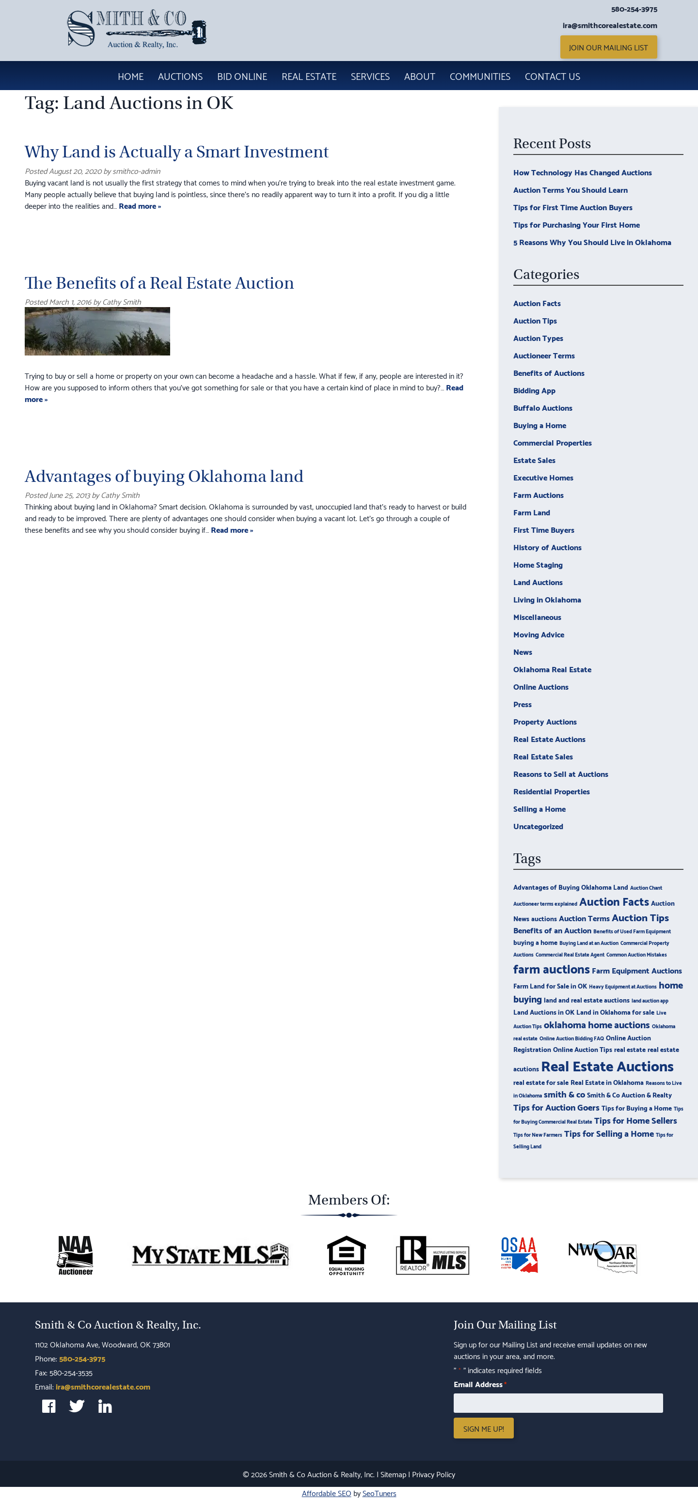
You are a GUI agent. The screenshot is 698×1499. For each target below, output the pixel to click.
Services (370, 75)
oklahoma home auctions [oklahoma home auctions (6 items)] (597, 1024)
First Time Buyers (543, 529)
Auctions (180, 75)
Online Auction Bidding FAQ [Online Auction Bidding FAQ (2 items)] (571, 1038)
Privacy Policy (433, 1473)
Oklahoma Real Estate (552, 668)
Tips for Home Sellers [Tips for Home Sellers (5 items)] (635, 1119)
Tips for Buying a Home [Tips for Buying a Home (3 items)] (637, 1107)
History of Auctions (547, 546)
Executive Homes (543, 476)
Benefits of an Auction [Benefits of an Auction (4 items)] (552, 929)
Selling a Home (539, 808)
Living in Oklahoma (547, 598)
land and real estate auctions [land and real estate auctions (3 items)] (587, 999)
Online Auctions (541, 686)
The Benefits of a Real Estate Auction (159, 283)
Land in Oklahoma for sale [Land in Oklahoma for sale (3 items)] (615, 1011)
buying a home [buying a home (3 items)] (535, 941)
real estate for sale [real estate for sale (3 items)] (541, 1081)
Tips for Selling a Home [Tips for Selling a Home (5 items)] (609, 1132)
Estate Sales (534, 459)
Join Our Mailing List (608, 46)
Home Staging (538, 564)
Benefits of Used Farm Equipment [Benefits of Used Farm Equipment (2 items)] (632, 931)
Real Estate (309, 75)
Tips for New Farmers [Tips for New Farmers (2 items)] (537, 1134)
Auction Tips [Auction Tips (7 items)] (640, 916)
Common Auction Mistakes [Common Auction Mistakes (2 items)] (636, 954)
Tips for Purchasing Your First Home (576, 224)
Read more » (140, 205)
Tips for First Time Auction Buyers (573, 206)
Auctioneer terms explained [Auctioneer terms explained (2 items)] (545, 903)
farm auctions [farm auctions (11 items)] (551, 968)
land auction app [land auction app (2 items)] (650, 1000)
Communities (480, 75)
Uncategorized (538, 825)
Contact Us (552, 75)
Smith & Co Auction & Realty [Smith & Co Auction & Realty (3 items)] (629, 1094)
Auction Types (538, 337)
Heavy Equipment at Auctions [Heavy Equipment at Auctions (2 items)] (623, 986)
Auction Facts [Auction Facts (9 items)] (614, 900)
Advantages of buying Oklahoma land (164, 476)
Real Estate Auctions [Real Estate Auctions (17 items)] (607, 1064)
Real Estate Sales (543, 755)
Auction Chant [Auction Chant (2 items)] (646, 887)
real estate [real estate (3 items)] (630, 1048)
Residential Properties (551, 790)
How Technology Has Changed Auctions (582, 171)
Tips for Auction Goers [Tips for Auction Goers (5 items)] (556, 1106)
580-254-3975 (634, 8)
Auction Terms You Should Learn (570, 189)
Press (522, 703)
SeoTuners (380, 1492)
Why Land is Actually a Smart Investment (177, 151)
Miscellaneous (537, 616)
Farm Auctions (538, 494)
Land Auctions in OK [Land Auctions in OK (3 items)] (543, 1011)
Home (130, 75)
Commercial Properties (552, 441)
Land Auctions (538, 581)
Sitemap (393, 1473)
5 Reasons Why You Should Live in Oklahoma (592, 241)
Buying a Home (539, 424)
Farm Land (531, 511)
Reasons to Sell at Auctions (560, 773)
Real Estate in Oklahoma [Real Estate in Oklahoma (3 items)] (607, 1081)
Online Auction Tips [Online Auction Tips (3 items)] (582, 1048)
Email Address (480, 1384)
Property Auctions (545, 720)
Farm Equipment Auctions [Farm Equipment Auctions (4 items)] (637, 969)
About (419, 75)
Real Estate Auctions (549, 738)
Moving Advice (538, 633)
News (522, 651)
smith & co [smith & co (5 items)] (564, 1093)
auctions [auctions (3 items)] (544, 918)
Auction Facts (537, 302)
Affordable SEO (326, 1492)
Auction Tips (535, 319)
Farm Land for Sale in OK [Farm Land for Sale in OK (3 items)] (550, 985)
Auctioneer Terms (544, 354)
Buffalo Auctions (542, 407)
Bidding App (534, 389)
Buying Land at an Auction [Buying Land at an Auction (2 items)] (589, 942)
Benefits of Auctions (549, 372)
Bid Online (242, 75)
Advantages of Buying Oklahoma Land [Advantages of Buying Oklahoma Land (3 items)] (570, 886)
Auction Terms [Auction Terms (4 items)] (584, 917)
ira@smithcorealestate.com (610, 25)
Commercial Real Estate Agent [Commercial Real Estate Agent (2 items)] (570, 954)
